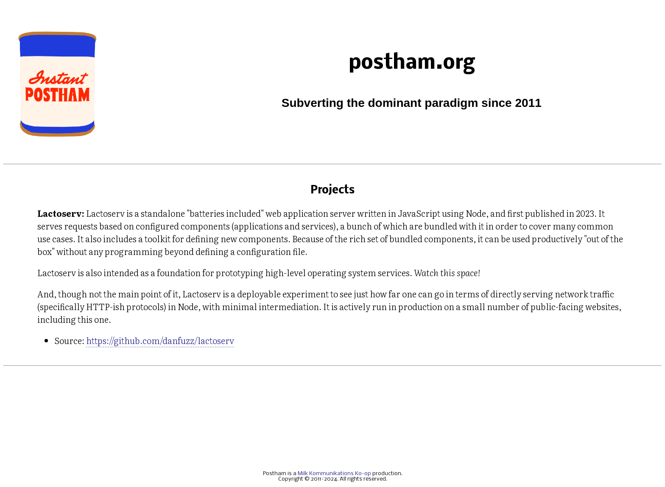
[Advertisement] (332, 418)
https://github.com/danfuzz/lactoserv (160, 340)
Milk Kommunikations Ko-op (334, 473)
